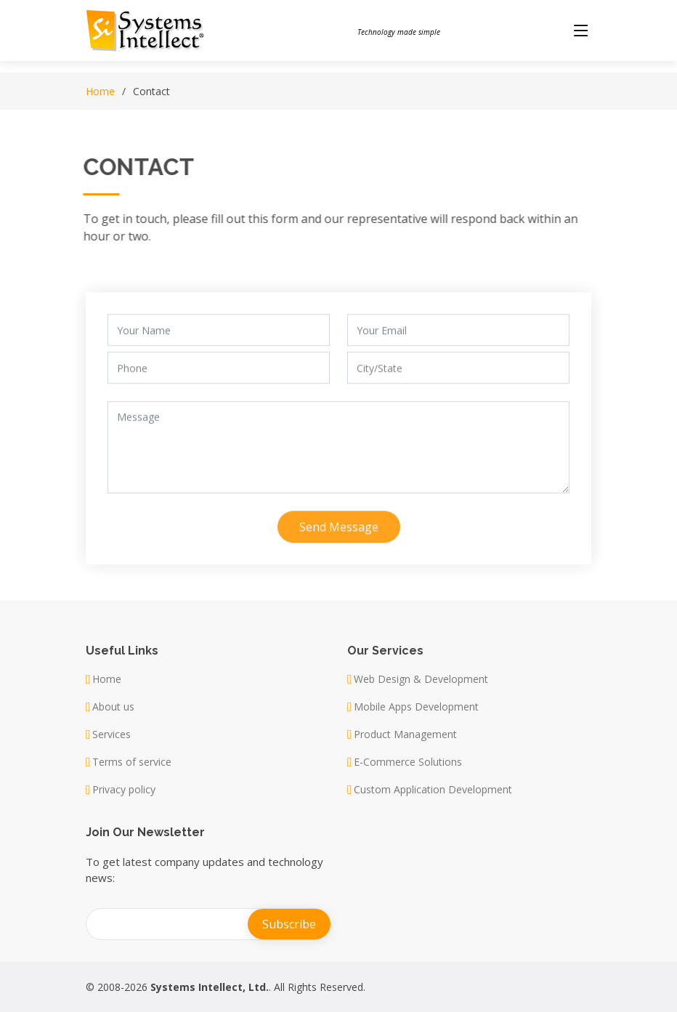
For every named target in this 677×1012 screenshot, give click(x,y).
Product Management (405, 734)
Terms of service (131, 762)
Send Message (338, 534)
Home (100, 91)
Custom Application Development (433, 790)
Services (111, 734)
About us (113, 707)
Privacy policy (123, 790)
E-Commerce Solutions (408, 762)
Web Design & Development (421, 679)
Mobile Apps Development (416, 707)
